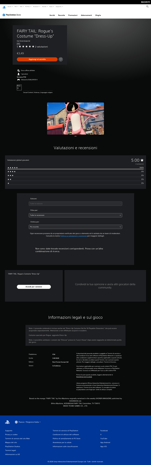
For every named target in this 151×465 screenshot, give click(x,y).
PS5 (16, 6)
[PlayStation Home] (4, 6)
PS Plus (27, 6)
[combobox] (75, 202)
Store (51, 6)
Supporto (58, 6)
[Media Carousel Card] (75, 117)
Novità (44, 6)
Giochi (9, 6)
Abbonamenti (86, 13)
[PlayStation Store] (12, 13)
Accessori (36, 6)
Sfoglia (98, 13)
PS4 (21, 6)
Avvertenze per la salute (84, 375)
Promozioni (73, 13)
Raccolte (61, 13)
